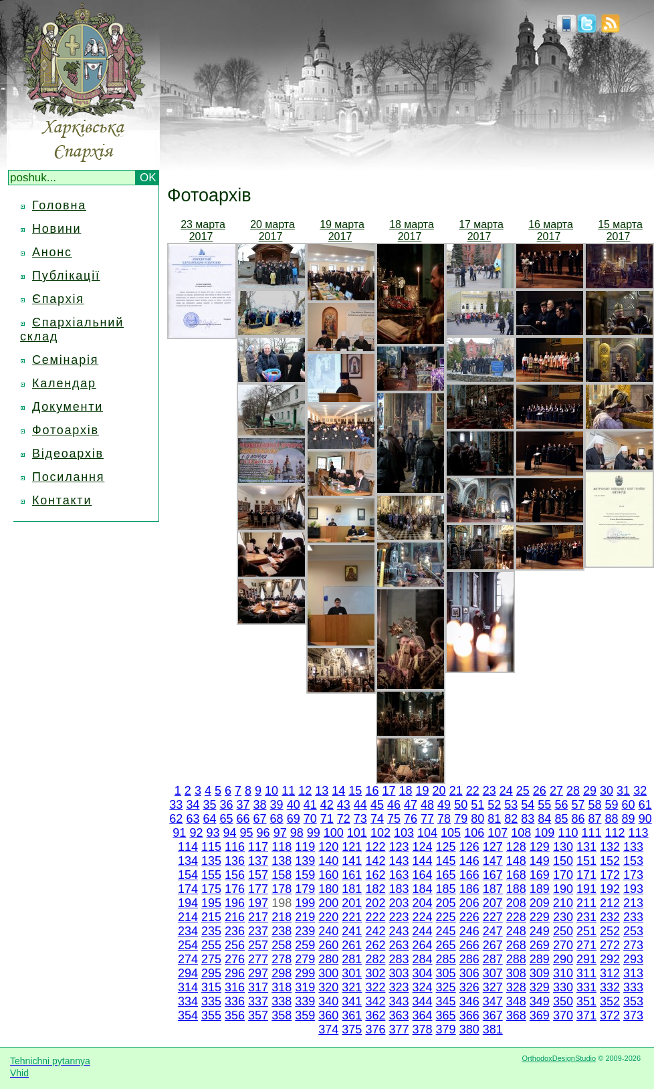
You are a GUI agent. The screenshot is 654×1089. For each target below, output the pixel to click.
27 (556, 790)
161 (352, 875)
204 (422, 903)
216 (235, 917)
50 (460, 804)
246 (469, 931)
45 (377, 804)
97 (280, 832)
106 (474, 832)
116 (235, 847)
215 (211, 917)
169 (540, 875)
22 (472, 790)
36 (226, 804)
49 (444, 804)
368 (516, 1015)
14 (338, 790)
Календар (64, 383)
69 (293, 818)
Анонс (52, 252)
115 (211, 847)
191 (586, 889)
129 (540, 847)
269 (540, 945)
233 (633, 917)
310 (563, 973)
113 (639, 832)
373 (633, 1015)
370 (563, 1015)
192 (610, 889)
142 (375, 861)
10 (271, 790)
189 (540, 889)
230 (563, 917)
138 (281, 861)
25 (523, 790)
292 (610, 959)
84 (544, 818)
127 (493, 847)
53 (511, 804)
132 (610, 847)
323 (399, 987)
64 (209, 818)
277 (258, 959)
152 (610, 861)
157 (258, 875)
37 (243, 804)
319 (305, 987)
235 (211, 931)
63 (192, 818)
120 (328, 847)
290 (563, 959)
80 (477, 818)
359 (305, 1015)
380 (469, 1029)
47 (410, 804)
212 (610, 903)
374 (328, 1029)
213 (633, 903)
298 (281, 973)
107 (497, 832)
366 (469, 1015)
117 (258, 847)
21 (456, 790)
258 (281, 945)
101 (357, 832)
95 (246, 832)
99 (313, 832)
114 (188, 847)
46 (394, 804)
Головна (59, 205)
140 (328, 861)
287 (493, 959)
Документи (67, 406)
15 (355, 790)
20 (439, 790)
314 (188, 987)
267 (493, 945)
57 (577, 804)
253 (633, 931)
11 (288, 790)
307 (493, 973)
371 (586, 1015)
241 (352, 931)
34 (192, 804)
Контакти (62, 500)
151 (586, 861)
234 (188, 931)
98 (297, 832)
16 (371, 790)
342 (375, 1001)
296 (235, 973)
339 (305, 1001)
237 (258, 931)
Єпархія (58, 299)
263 (399, 945)
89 (628, 818)
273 (633, 945)
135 (211, 861)
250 (563, 931)
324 (423, 987)
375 (352, 1029)
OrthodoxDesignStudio (559, 1058)
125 (446, 847)
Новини (56, 228)
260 (328, 945)
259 (305, 945)
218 (281, 917)
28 (573, 790)
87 (595, 818)
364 (423, 1015)
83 (527, 818)
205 (446, 903)
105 (451, 832)
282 (375, 959)
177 (258, 889)
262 (375, 945)
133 (633, 847)
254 (188, 945)
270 (563, 945)
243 (399, 931)
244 (423, 931)
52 (494, 804)
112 (615, 832)
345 (446, 1001)
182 (375, 889)
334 (188, 1001)
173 (633, 875)
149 (540, 861)
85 (561, 818)
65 (226, 818)
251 (586, 931)
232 (610, 917)
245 (446, 931)
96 (263, 832)
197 (258, 903)
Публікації (66, 275)
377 (399, 1029)
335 (211, 1001)
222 (375, 917)
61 (645, 804)
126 (469, 847)
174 (188, 889)
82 (511, 818)
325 (446, 987)
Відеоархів (68, 453)
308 (516, 973)
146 (469, 861)
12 (305, 790)
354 (188, 1015)
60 (628, 804)
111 (591, 832)
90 (645, 818)
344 (423, 1001)
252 (610, 931)
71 (327, 818)
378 (423, 1029)
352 (610, 1001)
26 (539, 790)
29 (589, 790)
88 (612, 818)
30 (606, 790)
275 (211, 959)
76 (410, 818)
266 (469, 945)
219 (305, 917)
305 (446, 973)
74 (377, 818)
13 (321, 790)
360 (328, 1015)
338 (281, 1001)
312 (610, 973)
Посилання (68, 477)
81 (494, 818)
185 (446, 889)
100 (334, 832)
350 (563, 1001)
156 (235, 875)
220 (328, 917)
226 (469, 917)
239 (305, 931)
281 (352, 959)
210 (563, 903)
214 (188, 917)
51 (477, 804)
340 (328, 1001)
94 (230, 832)
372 (610, 1015)
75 (394, 818)
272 (610, 945)
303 (399, 973)
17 (388, 790)
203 (399, 903)
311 (586, 973)
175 (211, 889)
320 (328, 987)
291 (586, 959)
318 (281, 987)
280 (328, 959)
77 (427, 818)
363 (399, 1015)
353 (633, 1001)
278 (281, 959)
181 (352, 889)
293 (633, 959)
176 (235, 889)
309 (540, 973)
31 (623, 790)
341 (352, 1001)
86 (577, 818)
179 (305, 889)
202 (375, 903)
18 (405, 790)
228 (516, 917)
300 (328, 973)
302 (375, 973)
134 (188, 861)
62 (176, 818)
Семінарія (65, 360)
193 (633, 889)
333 (633, 987)
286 (469, 959)
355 (211, 1015)
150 (563, 861)
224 (423, 917)
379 (446, 1029)
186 (469, 889)
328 (516, 987)
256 (235, 945)
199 (305, 903)
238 (281, 931)
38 (260, 804)
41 (310, 804)
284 (423, 959)
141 (352, 861)
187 (493, 889)
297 (258, 973)
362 (375, 1015)
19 (422, 790)
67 (260, 818)
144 (423, 861)
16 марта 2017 (550, 230)
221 (352, 917)
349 (540, 1001)
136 (235, 861)
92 (196, 832)
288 (516, 959)
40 (293, 804)
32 (640, 790)
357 (258, 1015)
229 (540, 917)
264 (423, 945)
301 (352, 973)
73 (360, 818)
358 (281, 1015)
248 (516, 931)
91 (179, 832)
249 (540, 931)
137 (258, 861)
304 (423, 973)
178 (281, 889)
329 (540, 987)
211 (586, 903)
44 (360, 804)
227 (493, 917)
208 (516, 903)
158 (281, 875)
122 (375, 847)
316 (235, 987)
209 (540, 903)
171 (586, 875)
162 (375, 875)
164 (423, 875)
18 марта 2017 (411, 230)
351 (586, 1001)
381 (493, 1029)
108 (521, 832)
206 (469, 903)
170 (563, 875)
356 (235, 1015)
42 (327, 804)
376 (375, 1029)
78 (444, 818)
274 (188, 959)
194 (188, 903)
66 (243, 818)
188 (516, 889)
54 (527, 804)
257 (258, 945)
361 (352, 1015)
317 (258, 987)
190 (563, 889)
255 (211, 945)
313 (633, 973)
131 (586, 847)
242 (375, 931)
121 (352, 847)
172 (610, 875)
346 (469, 1001)
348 (516, 1001)
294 (188, 973)
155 (211, 875)
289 (540, 959)
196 (235, 903)
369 (540, 1015)
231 (586, 917)
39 (277, 804)
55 (544, 804)
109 (544, 832)
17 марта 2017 (481, 230)
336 (235, 1001)
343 (399, 1001)
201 (352, 903)
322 (375, 987)
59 (612, 804)
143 (399, 861)
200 (328, 903)
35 (209, 804)
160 (328, 875)
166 (469, 875)
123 (399, 847)
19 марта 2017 (342, 230)
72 (343, 818)
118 (281, 847)
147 (493, 861)
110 (568, 832)
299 (305, 973)
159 (305, 875)
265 (446, 945)
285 (446, 959)
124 (423, 847)
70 (310, 818)
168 (516, 875)
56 (561, 804)
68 (277, 818)
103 (404, 832)
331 (586, 987)
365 (446, 1015)
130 (563, 847)
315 (211, 987)
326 (469, 987)
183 (399, 889)
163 (399, 875)
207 (493, 903)
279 (305, 959)
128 (516, 847)
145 (446, 861)
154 (188, 875)
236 (235, 931)
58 (595, 804)
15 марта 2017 (620, 230)
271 (586, 945)
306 (469, 973)
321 (352, 987)
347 (493, 1001)
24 (506, 790)
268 (516, 945)
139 (305, 861)
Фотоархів (65, 430)
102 (380, 832)
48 (427, 804)
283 (399, 959)
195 (211, 903)
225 (446, 917)
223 (399, 917)
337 (258, 1001)
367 (493, 1015)
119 (305, 847)
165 (446, 875)
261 (352, 945)
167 (493, 875)
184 (423, 889)
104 (427, 832)
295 (211, 973)
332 (610, 987)
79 (460, 818)
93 (212, 832)
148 (516, 861)
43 (343, 804)
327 (493, 987)
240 (328, 931)
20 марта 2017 (272, 230)
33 (176, 804)
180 (328, 889)
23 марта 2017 (203, 230)
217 (258, 917)
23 (489, 790)
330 (563, 987)
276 (235, 959)
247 (493, 931)
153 (633, 861)
